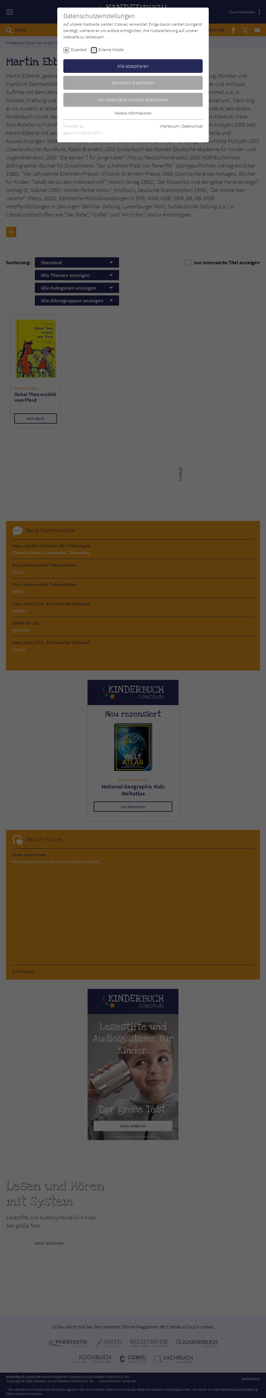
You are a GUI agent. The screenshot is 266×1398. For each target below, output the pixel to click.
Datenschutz (192, 126)
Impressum (169, 126)
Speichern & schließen (133, 83)
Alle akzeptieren (133, 66)
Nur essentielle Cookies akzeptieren (133, 99)
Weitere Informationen (133, 113)
